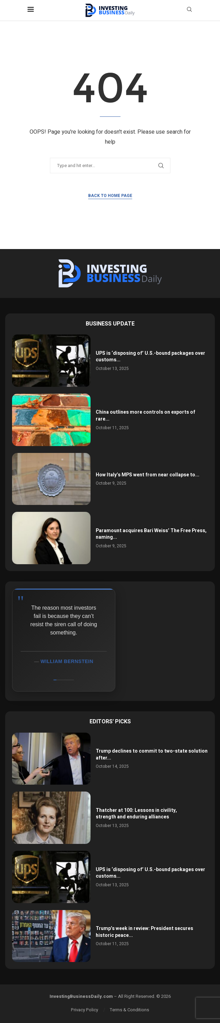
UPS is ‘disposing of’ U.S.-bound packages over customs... (150, 357)
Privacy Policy (84, 1009)
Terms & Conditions (129, 1009)
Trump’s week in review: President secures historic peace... (144, 932)
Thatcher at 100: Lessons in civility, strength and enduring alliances (136, 814)
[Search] (189, 10)
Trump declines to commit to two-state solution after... (152, 754)
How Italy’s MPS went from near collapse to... (147, 474)
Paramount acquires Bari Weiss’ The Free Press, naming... (151, 534)
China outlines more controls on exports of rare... (145, 416)
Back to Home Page (110, 196)
